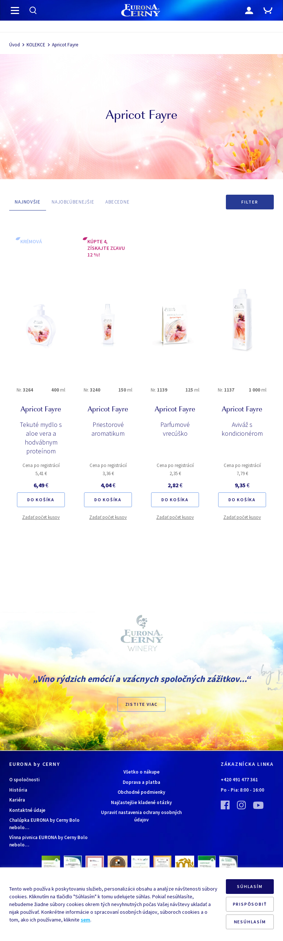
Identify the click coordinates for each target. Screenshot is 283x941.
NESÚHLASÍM (250, 921)
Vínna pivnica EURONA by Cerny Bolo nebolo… (48, 841)
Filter (249, 202)
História (18, 790)
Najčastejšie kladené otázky (141, 802)
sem (85, 919)
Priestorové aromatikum (108, 429)
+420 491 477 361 (239, 779)
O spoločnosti (24, 779)
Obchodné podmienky (141, 792)
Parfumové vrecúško (175, 429)
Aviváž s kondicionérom (242, 429)
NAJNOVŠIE (28, 202)
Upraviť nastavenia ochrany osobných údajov (141, 816)
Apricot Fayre (65, 45)
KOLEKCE (36, 45)
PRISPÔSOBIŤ (250, 904)
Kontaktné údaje (27, 810)
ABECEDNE (117, 202)
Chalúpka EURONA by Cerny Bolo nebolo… (44, 824)
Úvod (14, 45)
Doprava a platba (141, 782)
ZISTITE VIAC (141, 704)
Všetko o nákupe (141, 772)
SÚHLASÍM (249, 886)
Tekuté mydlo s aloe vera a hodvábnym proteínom (41, 437)
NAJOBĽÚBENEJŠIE (73, 202)
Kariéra (17, 800)
